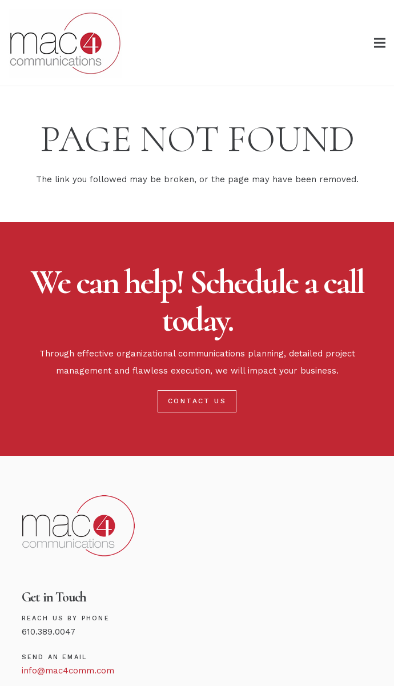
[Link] (65, 43)
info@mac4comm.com (68, 670)
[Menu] (379, 43)
